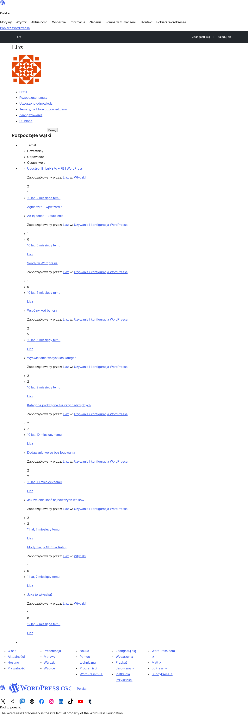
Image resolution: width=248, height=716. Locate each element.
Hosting (13, 662)
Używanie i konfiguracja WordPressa (101, 225)
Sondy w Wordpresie (42, 263)
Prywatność (16, 668)
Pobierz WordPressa (15, 28)
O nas (12, 651)
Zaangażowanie (30, 115)
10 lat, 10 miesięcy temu (44, 435)
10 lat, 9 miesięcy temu (43, 387)
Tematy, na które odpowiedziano (43, 109)
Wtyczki (80, 177)
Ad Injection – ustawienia (45, 216)
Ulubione (25, 121)
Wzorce (49, 668)
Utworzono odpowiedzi (36, 103)
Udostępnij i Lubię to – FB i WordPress (55, 168)
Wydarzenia (124, 657)
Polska (82, 689)
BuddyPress (162, 674)
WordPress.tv (91, 674)
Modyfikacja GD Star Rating (47, 547)
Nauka (84, 651)
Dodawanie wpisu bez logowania (51, 452)
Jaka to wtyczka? (40, 594)
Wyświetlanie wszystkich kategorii (52, 358)
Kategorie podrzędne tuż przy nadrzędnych (59, 405)
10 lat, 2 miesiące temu (43, 198)
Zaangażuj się (126, 651)
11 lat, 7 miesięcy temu (43, 529)
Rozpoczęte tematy (33, 98)
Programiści (88, 668)
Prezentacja (52, 651)
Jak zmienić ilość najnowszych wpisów (55, 500)
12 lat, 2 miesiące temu (43, 624)
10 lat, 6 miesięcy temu (43, 245)
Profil (23, 92)
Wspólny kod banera (42, 310)
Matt (157, 662)
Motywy (50, 657)
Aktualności (16, 657)
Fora (18, 36)
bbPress (159, 668)
